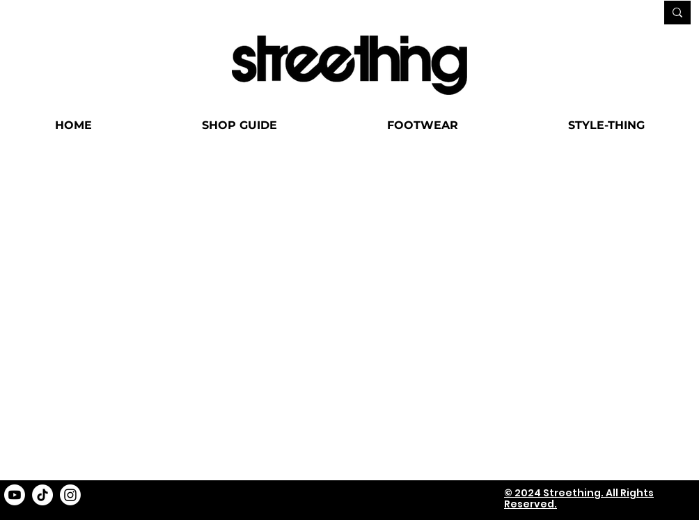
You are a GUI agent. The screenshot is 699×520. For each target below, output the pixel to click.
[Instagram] (70, 494)
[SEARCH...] (603, 13)
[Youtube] (14, 494)
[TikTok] (42, 494)
